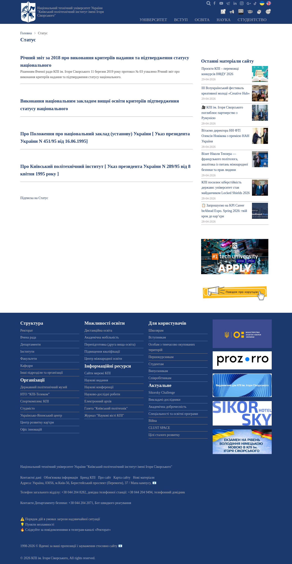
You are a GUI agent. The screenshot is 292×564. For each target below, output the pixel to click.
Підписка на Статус (34, 198)
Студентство (252, 20)
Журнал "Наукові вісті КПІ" (104, 415)
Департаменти (30, 344)
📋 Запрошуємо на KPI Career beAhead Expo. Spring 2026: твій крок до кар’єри (224, 211)
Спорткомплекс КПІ (34, 401)
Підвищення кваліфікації (102, 351)
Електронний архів (97, 401)
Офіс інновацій (31, 429)
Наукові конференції (98, 387)
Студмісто (27, 408)
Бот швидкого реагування (113, 503)
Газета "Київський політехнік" (106, 408)
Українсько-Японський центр (41, 415)
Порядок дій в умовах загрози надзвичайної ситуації (62, 519)
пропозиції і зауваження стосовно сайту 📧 (91, 546)
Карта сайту (122, 477)
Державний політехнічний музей (43, 387)
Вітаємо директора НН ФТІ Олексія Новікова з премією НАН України (225, 136)
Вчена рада (28, 337)
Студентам (156, 364)
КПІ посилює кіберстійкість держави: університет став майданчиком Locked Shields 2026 (225, 187)
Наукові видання (96, 380)
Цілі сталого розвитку (164, 435)
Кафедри (26, 366)
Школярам (156, 330)
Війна (153, 421)
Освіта (202, 20)
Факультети (28, 358)
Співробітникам (160, 378)
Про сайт (104, 477)
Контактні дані (30, 477)
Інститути (27, 351)
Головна (26, 33)
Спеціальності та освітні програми (173, 414)
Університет (153, 20)
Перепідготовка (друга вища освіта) (109, 344)
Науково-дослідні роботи (102, 394)
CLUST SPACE (159, 428)
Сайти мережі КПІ (97, 373)
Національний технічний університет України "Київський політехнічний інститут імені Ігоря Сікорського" (70, 11)
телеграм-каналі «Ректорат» (91, 530)
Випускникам (158, 371)
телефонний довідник (169, 492)
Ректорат (26, 330)
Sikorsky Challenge (162, 392)
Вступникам (157, 337)
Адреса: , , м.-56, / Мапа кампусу (85, 483)
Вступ (181, 20)
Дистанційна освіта (98, 330)
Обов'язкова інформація (61, 477)
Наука (224, 20)
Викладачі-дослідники (164, 399)
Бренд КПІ (88, 477)
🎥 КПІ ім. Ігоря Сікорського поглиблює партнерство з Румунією (222, 112)
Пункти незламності (39, 524)
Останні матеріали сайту (227, 61)
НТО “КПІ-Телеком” (35, 394)
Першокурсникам (161, 357)
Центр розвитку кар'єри (37, 422)
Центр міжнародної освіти (103, 358)
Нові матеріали (143, 477)
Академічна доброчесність (167, 407)
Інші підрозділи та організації (41, 372)
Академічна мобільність (101, 337)
